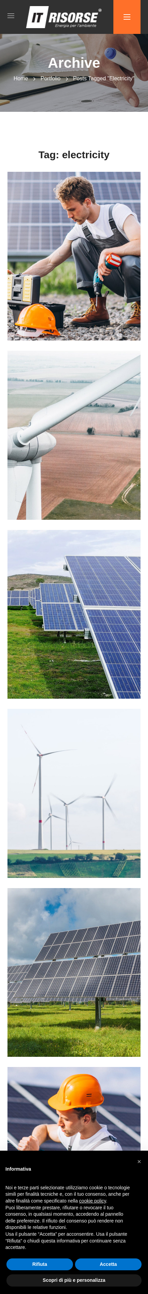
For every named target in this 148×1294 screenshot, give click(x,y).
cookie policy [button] (92, 1201)
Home (21, 78)
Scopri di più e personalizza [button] (74, 1280)
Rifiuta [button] (39, 1264)
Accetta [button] (108, 1264)
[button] (139, 1161)
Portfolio (51, 78)
